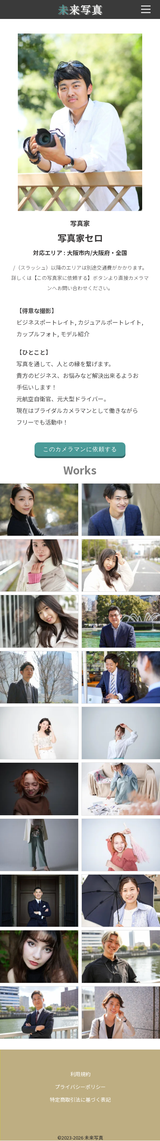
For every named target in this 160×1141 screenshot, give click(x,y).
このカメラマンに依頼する (80, 449)
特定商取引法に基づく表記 (80, 1099)
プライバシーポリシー (80, 1086)
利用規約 (80, 1074)
